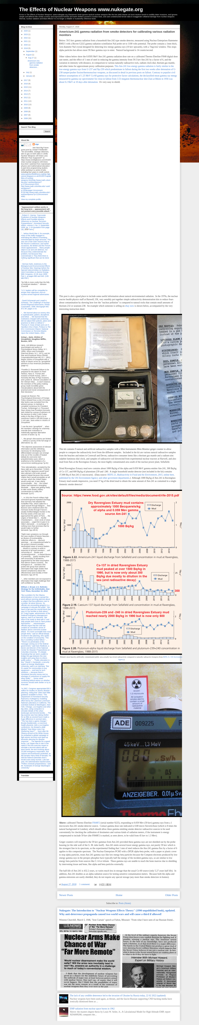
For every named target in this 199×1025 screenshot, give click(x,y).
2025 (26, 31)
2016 (26, 84)
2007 (26, 115)
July (28, 72)
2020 (26, 45)
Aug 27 (31, 58)
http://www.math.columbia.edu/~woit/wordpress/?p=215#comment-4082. (36, 194)
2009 (26, 108)
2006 (26, 118)
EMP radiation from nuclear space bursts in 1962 (92, 1008)
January (29, 76)
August (29, 55)
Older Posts (171, 895)
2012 (26, 97)
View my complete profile (31, 199)
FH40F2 (96, 822)
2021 (26, 41)
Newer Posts (66, 895)
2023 (26, 34)
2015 (26, 87)
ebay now (129, 306)
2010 (26, 104)
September (30, 51)
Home (119, 895)
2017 (26, 80)
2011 (26, 101)
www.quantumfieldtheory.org (32, 174)
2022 (26, 38)
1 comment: (85, 884)
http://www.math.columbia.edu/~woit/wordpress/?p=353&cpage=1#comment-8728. (35, 189)
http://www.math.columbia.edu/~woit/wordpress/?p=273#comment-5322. (35, 182)
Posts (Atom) (125, 903)
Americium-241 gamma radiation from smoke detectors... (35, 64)
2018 (26, 48)
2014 (26, 91)
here (31, 229)
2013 (26, 94)
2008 (26, 111)
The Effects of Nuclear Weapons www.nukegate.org (81, 9)
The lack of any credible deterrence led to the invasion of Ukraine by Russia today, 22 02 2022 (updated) (118, 995)
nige (37, 144)
